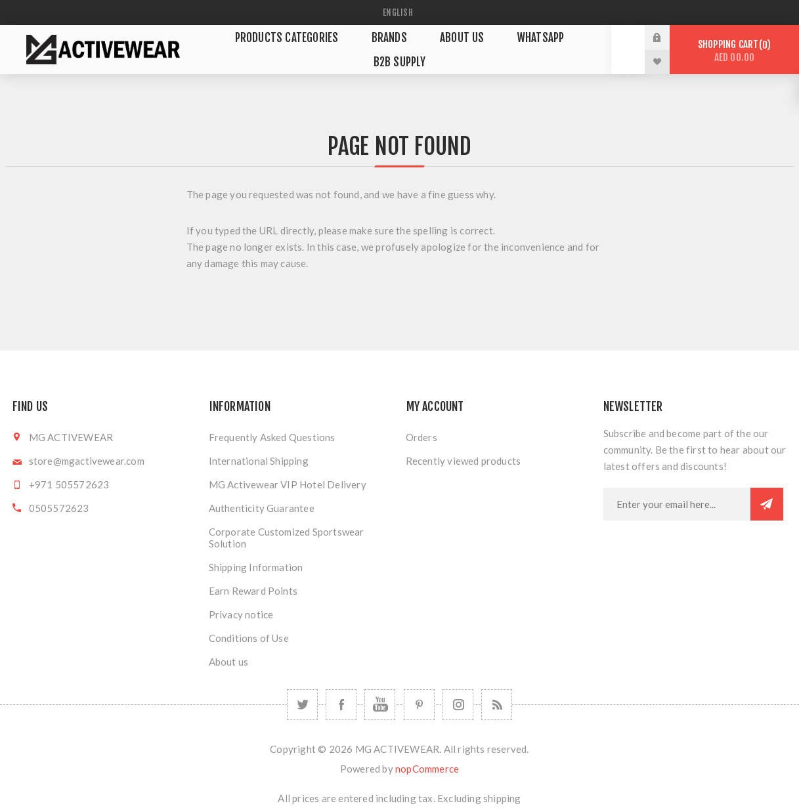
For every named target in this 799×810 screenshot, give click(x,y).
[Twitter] (302, 704)
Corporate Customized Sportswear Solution (286, 537)
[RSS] (496, 704)
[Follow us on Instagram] (458, 704)
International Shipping (259, 461)
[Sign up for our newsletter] (676, 504)
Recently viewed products (463, 461)
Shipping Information (256, 567)
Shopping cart (734, 51)
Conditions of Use (249, 638)
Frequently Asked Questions (272, 437)
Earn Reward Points (253, 591)
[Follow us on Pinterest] (419, 704)
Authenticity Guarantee (261, 508)
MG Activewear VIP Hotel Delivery (287, 484)
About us (229, 662)
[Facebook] (341, 704)
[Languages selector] (399, 12)
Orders (421, 437)
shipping (502, 798)
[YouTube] (379, 704)
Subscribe (766, 504)
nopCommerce (427, 769)
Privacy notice (241, 614)
